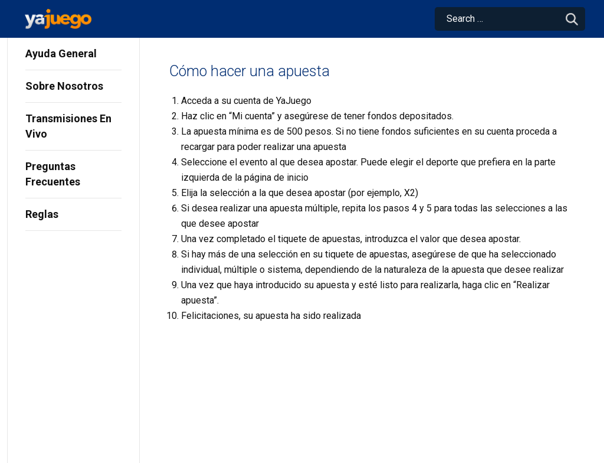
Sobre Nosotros (64, 86)
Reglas (41, 214)
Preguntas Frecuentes (52, 174)
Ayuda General (61, 53)
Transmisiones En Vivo (68, 126)
